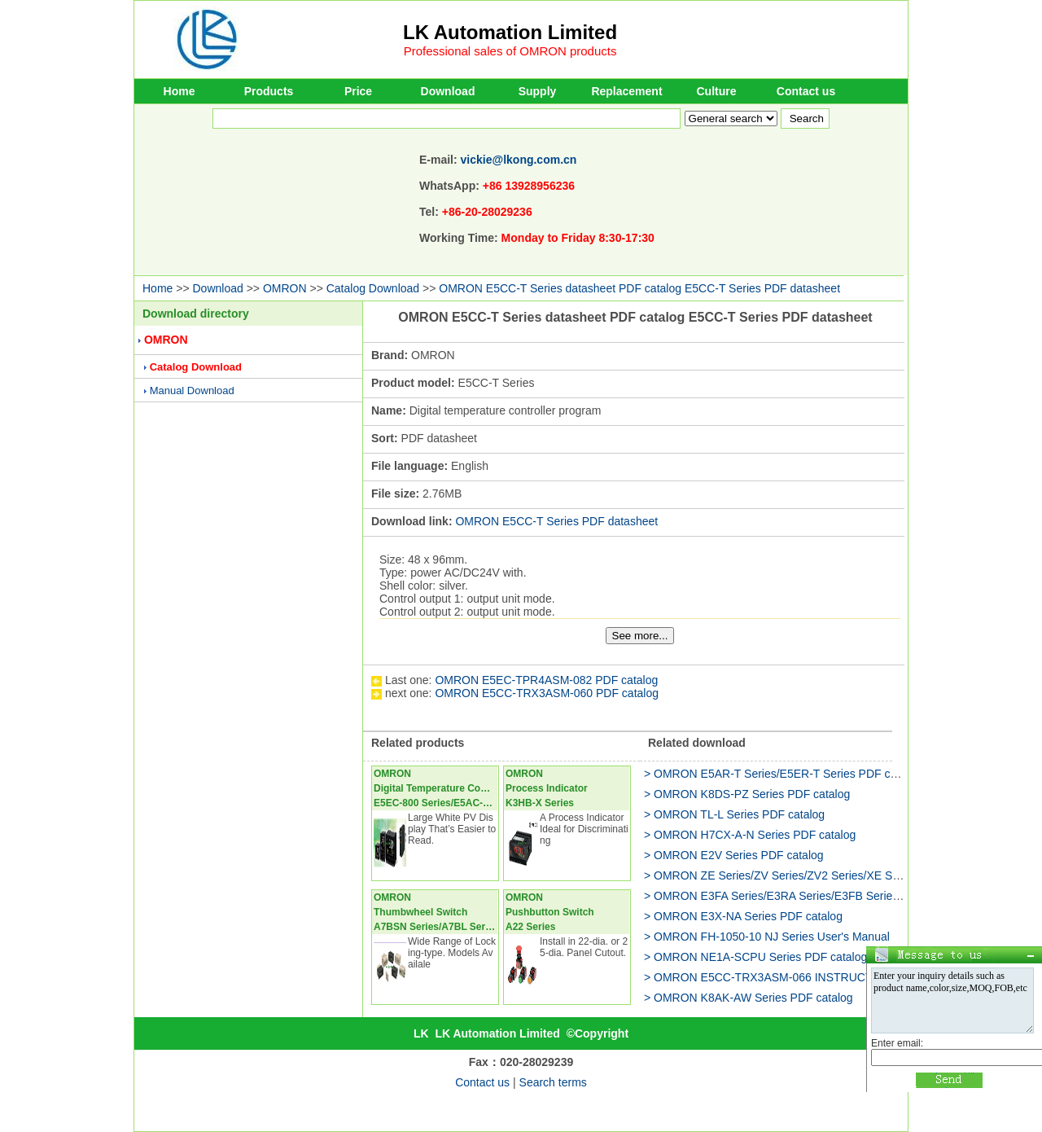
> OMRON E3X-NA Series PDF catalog (743, 916)
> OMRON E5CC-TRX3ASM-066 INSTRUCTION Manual (788, 977)
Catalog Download (372, 288)
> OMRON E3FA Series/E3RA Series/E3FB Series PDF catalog (804, 895)
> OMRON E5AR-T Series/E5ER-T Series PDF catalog (783, 773)
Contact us (806, 91)
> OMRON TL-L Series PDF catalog (734, 814)
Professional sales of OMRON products (510, 51)
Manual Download (192, 390)
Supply (538, 91)
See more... (640, 636)
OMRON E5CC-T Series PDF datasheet (556, 521)
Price (358, 91)
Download (448, 91)
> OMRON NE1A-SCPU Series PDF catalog (755, 956)
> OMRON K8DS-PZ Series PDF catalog (747, 794)
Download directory (195, 313)
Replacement (626, 91)
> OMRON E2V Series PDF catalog (734, 855)
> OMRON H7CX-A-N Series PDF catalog (750, 834)
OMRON (285, 288)
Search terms (553, 1082)
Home (179, 91)
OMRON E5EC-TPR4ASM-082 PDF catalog (546, 680)
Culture (717, 91)
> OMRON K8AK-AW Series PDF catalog (748, 997)
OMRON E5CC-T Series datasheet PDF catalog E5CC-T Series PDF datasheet (639, 288)
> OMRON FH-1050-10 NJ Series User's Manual (767, 936)
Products (269, 91)
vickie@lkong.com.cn (519, 159)
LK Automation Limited (510, 32)
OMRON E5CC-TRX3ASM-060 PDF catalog (547, 693)
